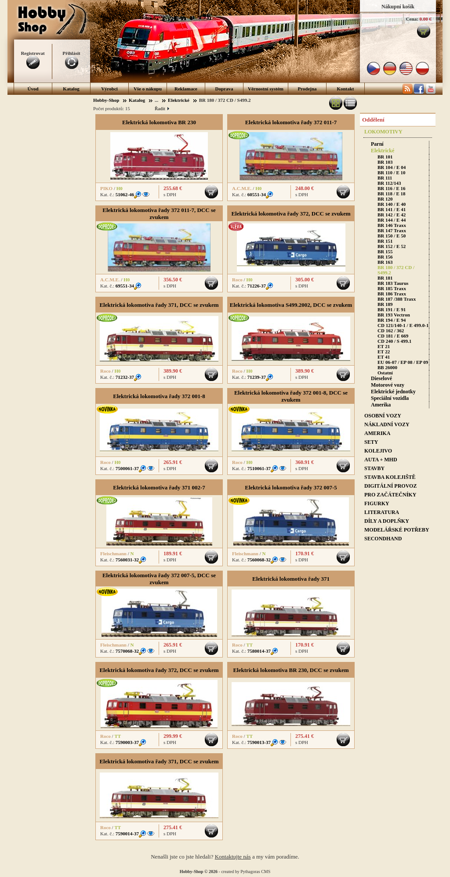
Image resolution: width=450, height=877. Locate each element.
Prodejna (307, 88)
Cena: (412, 19)
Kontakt (345, 88)
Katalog (71, 88)
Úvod (32, 88)
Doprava (224, 88)
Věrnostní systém (265, 88)
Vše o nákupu (148, 88)
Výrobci (109, 88)
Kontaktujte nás (233, 856)
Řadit (162, 108)
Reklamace (185, 88)
